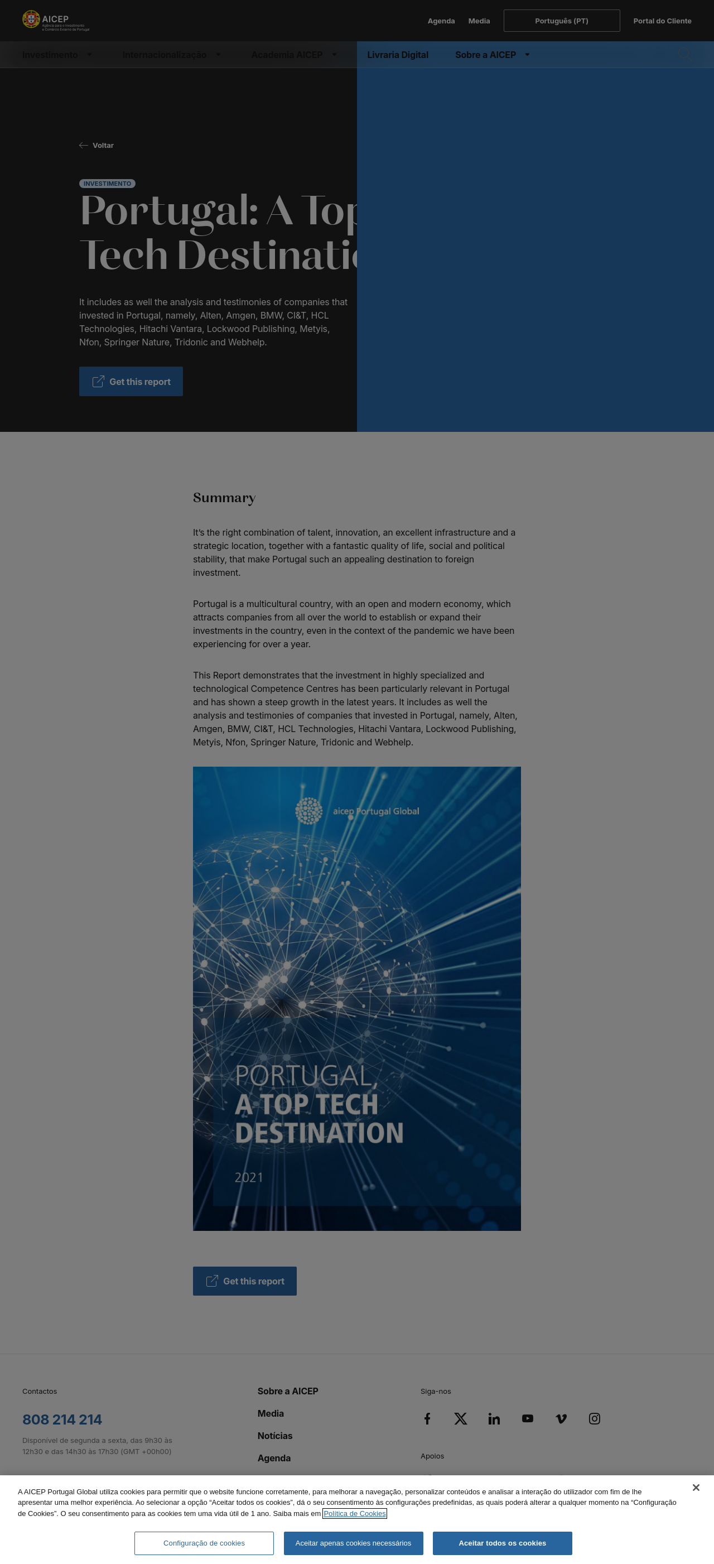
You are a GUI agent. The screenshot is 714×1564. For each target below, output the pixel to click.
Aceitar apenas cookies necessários (353, 1543)
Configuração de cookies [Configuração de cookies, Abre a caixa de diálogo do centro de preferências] (204, 1543)
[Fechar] (696, 1487)
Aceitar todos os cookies (502, 1543)
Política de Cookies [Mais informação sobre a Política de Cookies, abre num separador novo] (354, 1513)
